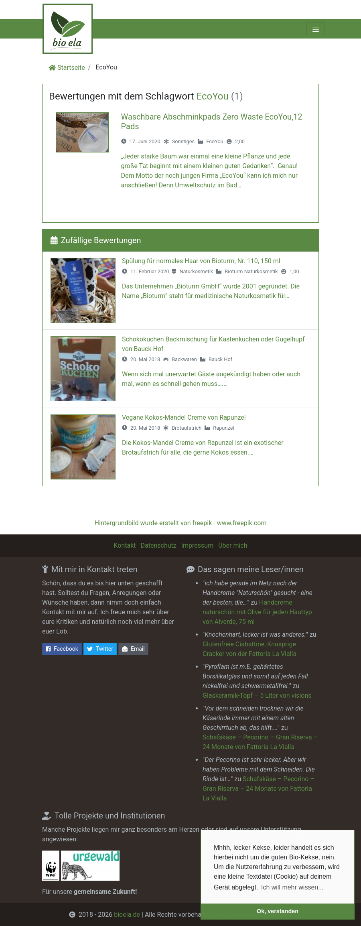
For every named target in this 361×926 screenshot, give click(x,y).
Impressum (197, 545)
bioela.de (127, 914)
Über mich (232, 545)
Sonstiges (183, 141)
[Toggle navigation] (315, 28)
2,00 (240, 141)
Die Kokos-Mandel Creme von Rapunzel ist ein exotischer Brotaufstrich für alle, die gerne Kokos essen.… (203, 447)
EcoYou (214, 141)
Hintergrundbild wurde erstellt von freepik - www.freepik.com (180, 523)
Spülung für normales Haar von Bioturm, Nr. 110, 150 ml (201, 261)
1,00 (294, 271)
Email (133, 649)
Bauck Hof (220, 359)
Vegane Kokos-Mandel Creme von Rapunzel (184, 417)
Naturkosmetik (196, 271)
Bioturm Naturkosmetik (251, 271)
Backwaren (184, 359)
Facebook (62, 649)
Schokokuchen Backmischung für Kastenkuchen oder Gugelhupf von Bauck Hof (213, 344)
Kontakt (125, 545)
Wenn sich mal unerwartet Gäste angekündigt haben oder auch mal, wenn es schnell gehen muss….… (211, 379)
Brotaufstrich (186, 428)
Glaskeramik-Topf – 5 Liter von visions (257, 695)
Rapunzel (223, 428)
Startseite (71, 67)
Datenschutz (158, 545)
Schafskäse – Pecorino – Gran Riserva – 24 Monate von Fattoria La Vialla (258, 788)
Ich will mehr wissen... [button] (292, 887)
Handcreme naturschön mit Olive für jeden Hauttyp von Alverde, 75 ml (257, 612)
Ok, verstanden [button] (277, 911)
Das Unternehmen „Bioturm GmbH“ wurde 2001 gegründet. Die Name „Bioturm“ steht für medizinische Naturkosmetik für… (211, 291)
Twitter (100, 649)
